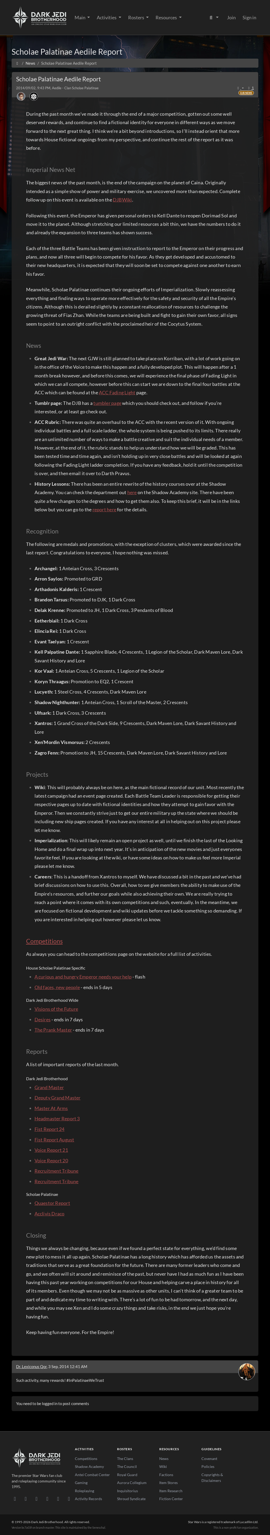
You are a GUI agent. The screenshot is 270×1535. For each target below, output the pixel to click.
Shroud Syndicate (131, 1498)
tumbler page (107, 403)
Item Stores (168, 1482)
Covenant (209, 1458)
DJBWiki (122, 200)
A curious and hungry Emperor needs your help (83, 977)
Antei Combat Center (92, 1474)
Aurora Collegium (132, 1482)
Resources (167, 17)
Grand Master (49, 1087)
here (132, 492)
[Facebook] (36, 1499)
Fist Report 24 (50, 1129)
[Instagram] (47, 1499)
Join (231, 17)
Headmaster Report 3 (57, 1118)
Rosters (136, 17)
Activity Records (88, 1498)
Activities (107, 17)
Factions (166, 1474)
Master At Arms (51, 1108)
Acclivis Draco (50, 1213)
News (163, 1458)
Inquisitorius (127, 1491)
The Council (127, 1466)
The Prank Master (53, 1030)
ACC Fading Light (117, 392)
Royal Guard (127, 1474)
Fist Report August (54, 1140)
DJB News (246, 92)
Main (80, 17)
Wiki (163, 1466)
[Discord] (15, 1499)
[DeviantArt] (25, 1499)
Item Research (170, 1491)
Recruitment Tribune (57, 1171)
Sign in (249, 17)
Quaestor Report (52, 1203)
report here (104, 509)
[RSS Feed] (69, 1499)
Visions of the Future (56, 1009)
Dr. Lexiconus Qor (31, 1366)
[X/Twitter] (58, 1499)
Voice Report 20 (51, 1160)
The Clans (125, 1458)
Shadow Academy (89, 1466)
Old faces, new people (57, 987)
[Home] (17, 63)
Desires (43, 1019)
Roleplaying (84, 1491)
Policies (207, 1466)
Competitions (44, 941)
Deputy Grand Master (58, 1098)
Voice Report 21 (51, 1150)
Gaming (81, 1482)
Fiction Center (171, 1498)
